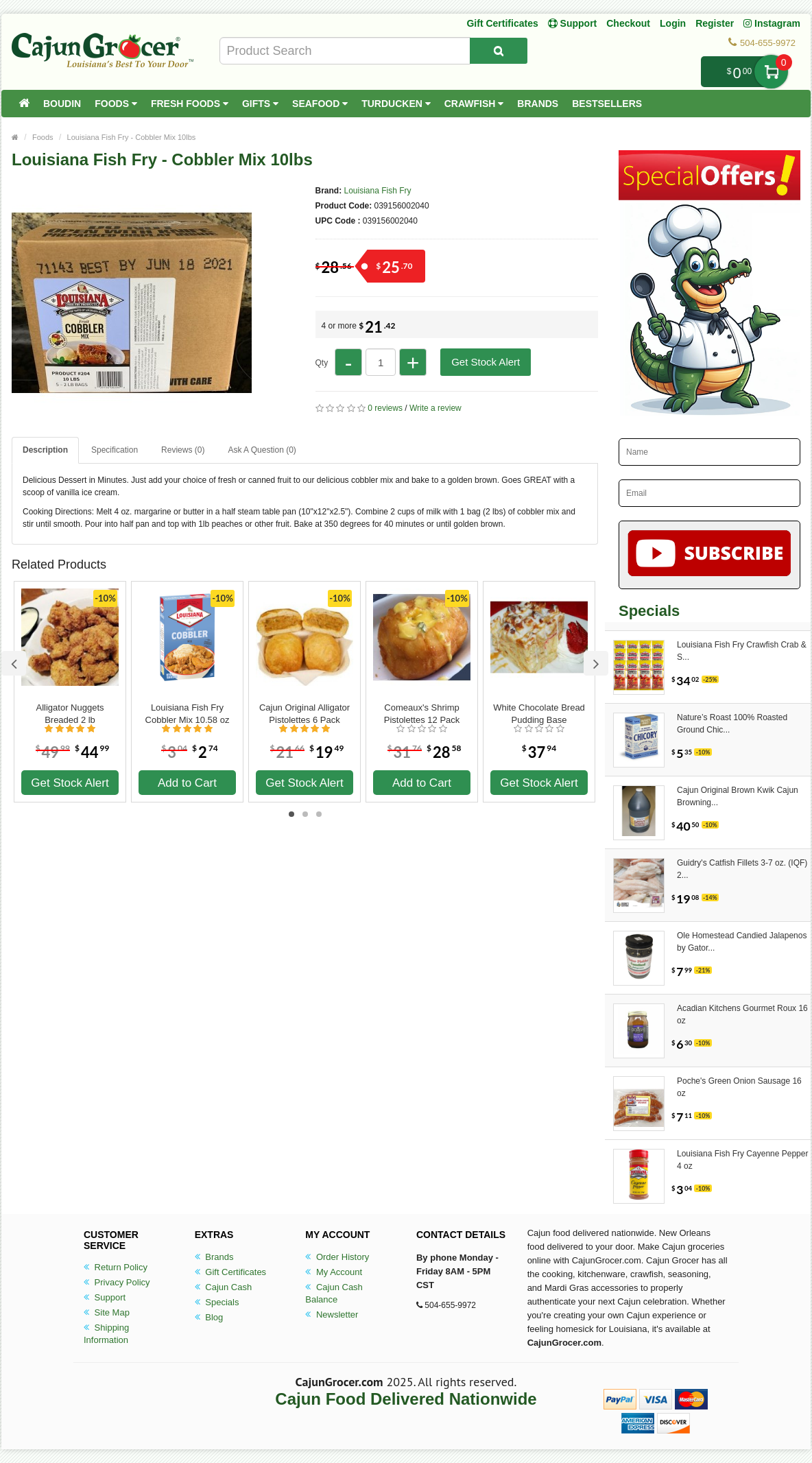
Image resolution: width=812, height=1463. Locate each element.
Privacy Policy (117, 1282)
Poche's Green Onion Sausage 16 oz (739, 1087)
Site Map (107, 1312)
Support (105, 1297)
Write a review (435, 408)
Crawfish (474, 103)
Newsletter (331, 1314)
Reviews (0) (182, 450)
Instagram (771, 23)
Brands (537, 103)
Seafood (320, 103)
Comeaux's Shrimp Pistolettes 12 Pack (422, 713)
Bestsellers (607, 103)
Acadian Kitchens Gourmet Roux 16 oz (742, 1014)
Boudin (62, 103)
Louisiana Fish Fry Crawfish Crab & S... (742, 651)
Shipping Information (106, 1333)
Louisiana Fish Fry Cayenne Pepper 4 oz (742, 1160)
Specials (217, 1302)
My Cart (771, 71)
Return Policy (115, 1267)
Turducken (396, 103)
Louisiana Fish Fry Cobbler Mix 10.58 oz (187, 713)
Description (45, 450)
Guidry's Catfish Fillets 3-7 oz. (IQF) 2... (742, 869)
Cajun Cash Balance (334, 1293)
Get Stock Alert (485, 362)
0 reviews (385, 408)
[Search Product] (498, 51)
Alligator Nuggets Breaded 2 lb (70, 713)
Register (714, 23)
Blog (209, 1317)
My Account (333, 1272)
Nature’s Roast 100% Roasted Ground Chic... (732, 724)
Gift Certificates (502, 23)
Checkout (628, 23)
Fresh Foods (189, 103)
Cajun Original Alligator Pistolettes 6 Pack (304, 713)
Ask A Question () (262, 450)
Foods (116, 103)
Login (673, 23)
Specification (114, 450)
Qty (322, 363)
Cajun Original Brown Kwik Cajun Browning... (737, 796)
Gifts (260, 103)
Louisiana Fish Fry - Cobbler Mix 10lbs (131, 137)
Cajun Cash (223, 1287)
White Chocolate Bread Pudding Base (539, 713)
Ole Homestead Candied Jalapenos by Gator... (742, 942)
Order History (337, 1257)
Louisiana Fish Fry (377, 190)
